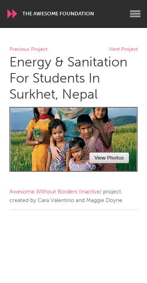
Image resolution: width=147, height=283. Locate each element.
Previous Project (28, 49)
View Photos (109, 158)
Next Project (123, 49)
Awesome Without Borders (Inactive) (55, 191)
